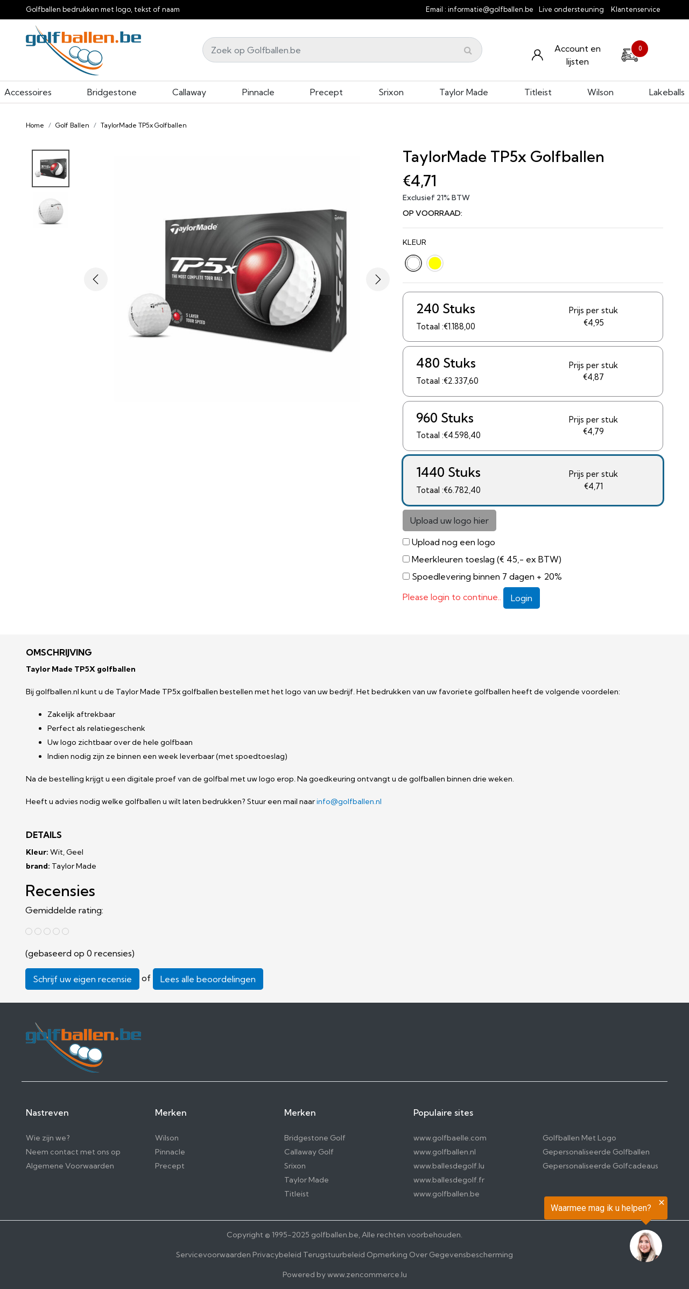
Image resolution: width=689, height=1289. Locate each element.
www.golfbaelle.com (450, 1138)
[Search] (342, 49)
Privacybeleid (276, 1254)
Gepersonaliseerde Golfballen (596, 1152)
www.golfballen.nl (444, 1152)
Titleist (538, 92)
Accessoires (28, 92)
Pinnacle (258, 92)
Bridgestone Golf (315, 1138)
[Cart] (629, 53)
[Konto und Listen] (569, 55)
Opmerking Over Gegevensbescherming (440, 1254)
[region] (556, 1230)
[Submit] (468, 50)
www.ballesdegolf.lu (448, 1166)
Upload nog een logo (453, 542)
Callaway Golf (309, 1152)
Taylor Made (463, 92)
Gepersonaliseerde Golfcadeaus (600, 1166)
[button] (96, 279)
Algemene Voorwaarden (70, 1166)
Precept (326, 92)
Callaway (189, 92)
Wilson (600, 92)
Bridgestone (112, 92)
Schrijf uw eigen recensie (82, 979)
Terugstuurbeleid (334, 1254)
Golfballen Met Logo (579, 1138)
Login (521, 598)
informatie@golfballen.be (490, 9)
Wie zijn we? (48, 1138)
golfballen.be (334, 1234)
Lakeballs (667, 92)
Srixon (391, 92)
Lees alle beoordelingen (208, 979)
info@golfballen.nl (349, 801)
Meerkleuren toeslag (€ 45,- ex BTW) (486, 559)
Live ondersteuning (571, 9)
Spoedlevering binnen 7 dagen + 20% (487, 576)
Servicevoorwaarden (213, 1254)
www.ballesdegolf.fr (448, 1180)
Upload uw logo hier (449, 520)
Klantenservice (635, 9)
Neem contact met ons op (73, 1152)
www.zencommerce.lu (367, 1274)
